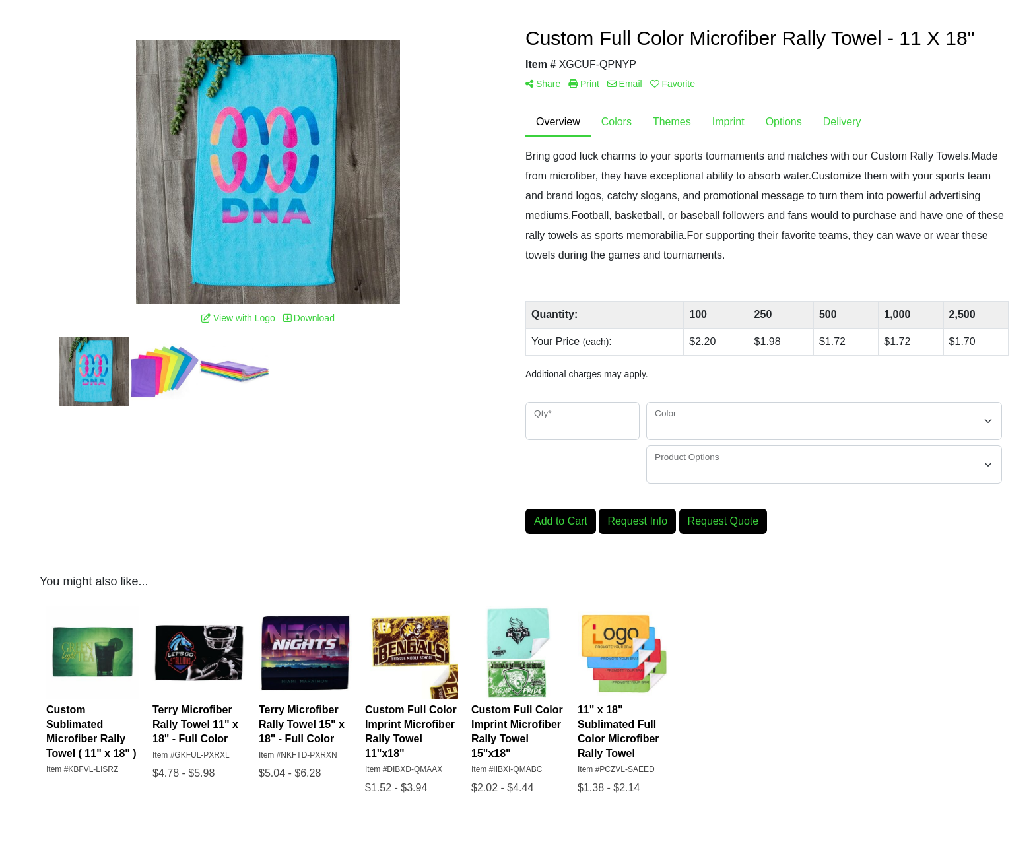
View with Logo (238, 318)
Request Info (637, 521)
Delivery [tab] (842, 121)
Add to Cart (560, 521)
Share (542, 84)
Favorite (672, 84)
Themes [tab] (672, 121)
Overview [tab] (558, 121)
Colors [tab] (616, 121)
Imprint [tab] (728, 121)
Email (624, 84)
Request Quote (723, 521)
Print (583, 84)
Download (309, 318)
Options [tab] (784, 121)
